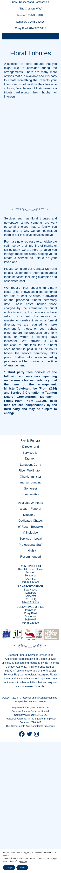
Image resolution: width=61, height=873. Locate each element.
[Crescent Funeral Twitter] (29, 735)
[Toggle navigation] (5, 36)
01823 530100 (30, 581)
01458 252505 (30, 602)
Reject (22, 867)
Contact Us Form (45, 268)
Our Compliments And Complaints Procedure (30, 726)
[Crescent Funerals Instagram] (36, 735)
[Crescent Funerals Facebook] (22, 735)
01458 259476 (30, 622)
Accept (9, 867)
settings (23, 861)
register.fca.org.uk (37, 674)
